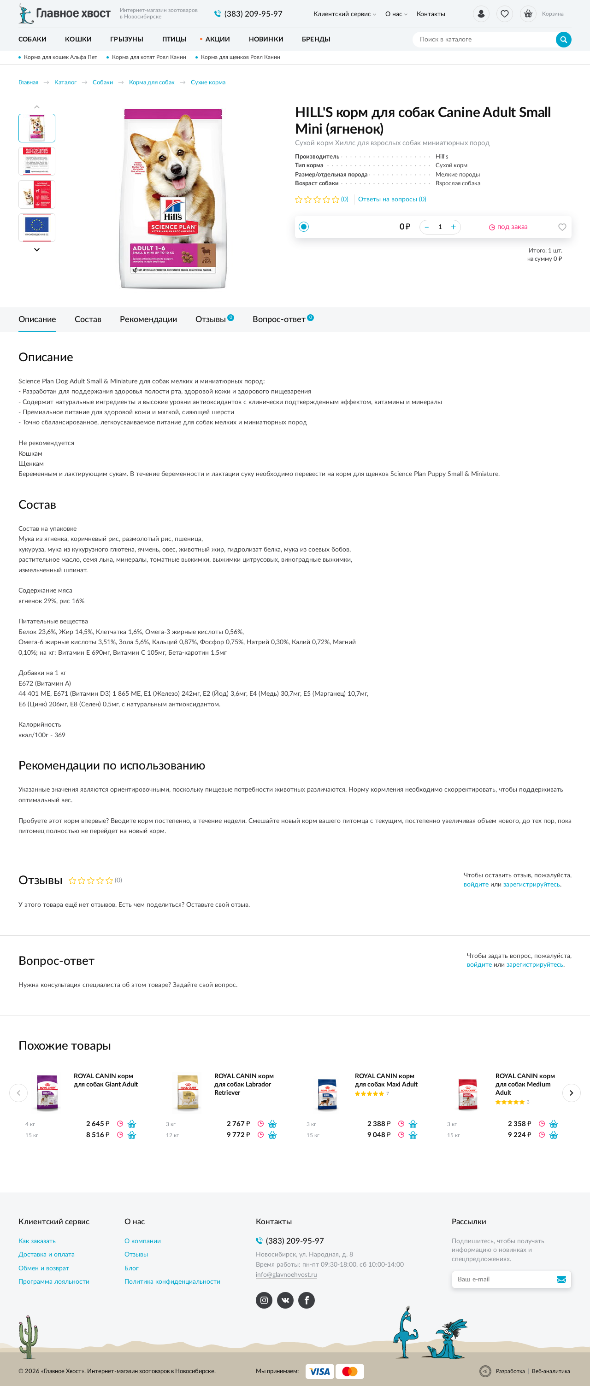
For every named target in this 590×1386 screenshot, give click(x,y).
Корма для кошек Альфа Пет (60, 57)
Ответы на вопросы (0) (392, 199)
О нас (393, 14)
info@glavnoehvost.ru (286, 1275)
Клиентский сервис (342, 14)
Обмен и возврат (43, 1268)
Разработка (510, 1371)
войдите (476, 884)
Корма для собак (152, 83)
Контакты (431, 14)
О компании (142, 1241)
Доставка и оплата (46, 1254)
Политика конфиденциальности (172, 1282)
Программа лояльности (53, 1282)
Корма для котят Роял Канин (149, 57)
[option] (172, 199)
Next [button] (36, 249)
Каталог (65, 83)
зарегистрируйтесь (531, 884)
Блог (131, 1268)
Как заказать (37, 1241)
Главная (28, 83)
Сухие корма (208, 83)
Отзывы (136, 1254)
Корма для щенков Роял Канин (240, 57)
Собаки (103, 83)
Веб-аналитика (551, 1371)
